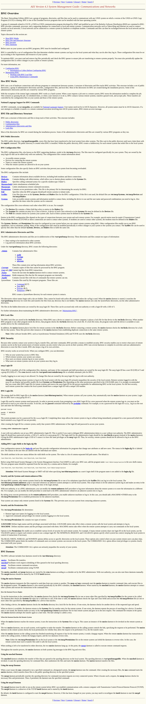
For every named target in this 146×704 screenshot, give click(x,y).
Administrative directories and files (19, 126)
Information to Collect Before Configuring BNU (28, 70)
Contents (69, 2)
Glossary (77, 2)
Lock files (9, 128)
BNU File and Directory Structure (18, 40)
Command (21, 284)
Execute (20, 288)
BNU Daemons (11, 45)
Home (84, 2)
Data (18, 286)
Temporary (21, 290)
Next (63, 2)
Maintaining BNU (12, 72)
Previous (56, 2)
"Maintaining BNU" (69, 311)
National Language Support (53, 107)
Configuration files (12, 124)
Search (90, 2)
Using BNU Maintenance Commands (24, 77)
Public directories (12, 122)
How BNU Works (12, 38)
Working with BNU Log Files (21, 75)
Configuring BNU (12, 68)
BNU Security (11, 42)
